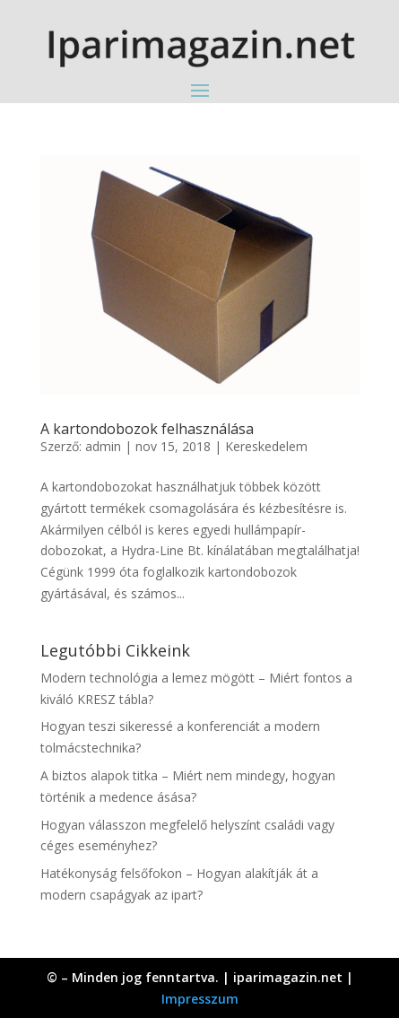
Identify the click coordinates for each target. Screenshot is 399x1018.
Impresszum (200, 998)
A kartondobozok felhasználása (147, 429)
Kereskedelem (266, 446)
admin (103, 446)
